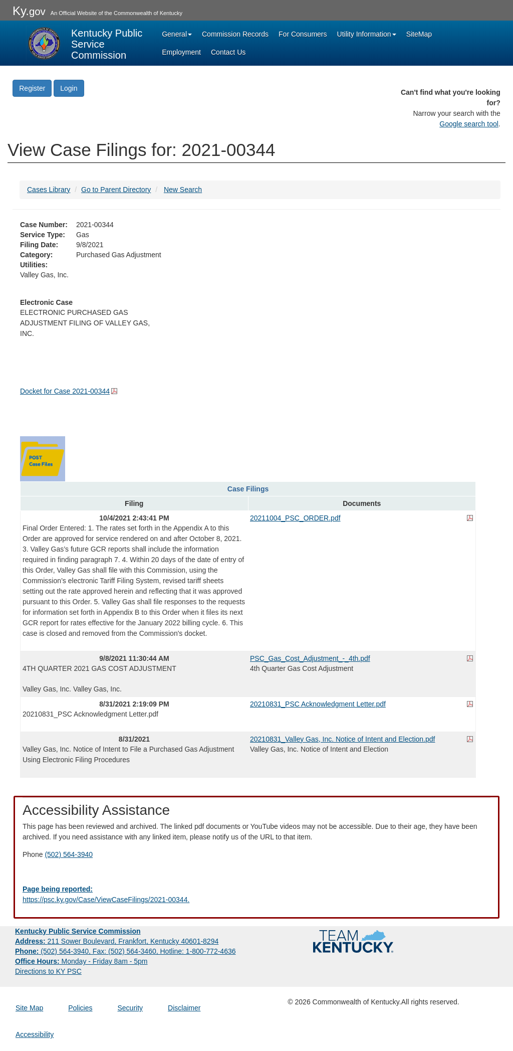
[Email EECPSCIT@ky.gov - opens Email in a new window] (256, 894)
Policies (80, 1008)
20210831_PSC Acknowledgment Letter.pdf (318, 704)
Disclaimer (184, 1008)
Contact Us (228, 52)
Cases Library (48, 190)
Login (68, 88)
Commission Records (235, 34)
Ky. (29, 11)
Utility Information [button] (366, 34)
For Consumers (303, 34)
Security (130, 1008)
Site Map (29, 1008)
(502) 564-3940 (69, 854)
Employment (181, 52)
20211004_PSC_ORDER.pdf (295, 518)
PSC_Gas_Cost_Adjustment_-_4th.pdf (310, 658)
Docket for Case (65, 391)
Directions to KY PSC (48, 971)
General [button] (177, 34)
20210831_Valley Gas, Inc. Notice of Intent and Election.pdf (342, 739)
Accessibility (35, 1034)
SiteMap (419, 34)
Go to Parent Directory (116, 190)
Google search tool (468, 124)
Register (32, 88)
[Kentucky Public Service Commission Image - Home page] (85, 43)
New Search (183, 190)
